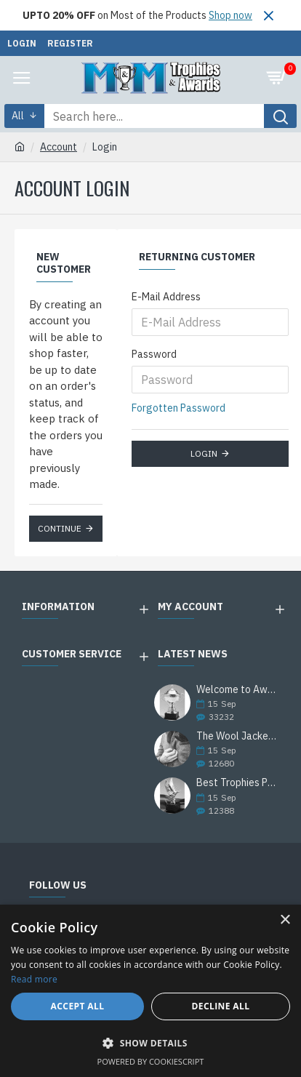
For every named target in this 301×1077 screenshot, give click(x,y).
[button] (150, 1043)
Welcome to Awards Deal (236, 689)
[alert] (150, 991)
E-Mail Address (166, 296)
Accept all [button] (78, 1006)
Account (58, 146)
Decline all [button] (221, 1006)
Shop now (230, 15)
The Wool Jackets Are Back (236, 736)
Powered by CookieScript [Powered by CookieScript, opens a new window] (150, 1061)
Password (154, 354)
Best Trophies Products (236, 782)
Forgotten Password (178, 408)
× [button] (284, 920)
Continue (59, 528)
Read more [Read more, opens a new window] (34, 979)
